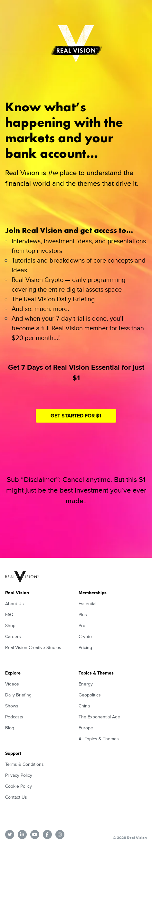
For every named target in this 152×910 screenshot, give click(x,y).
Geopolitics (90, 695)
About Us (14, 603)
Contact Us (16, 797)
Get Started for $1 (76, 415)
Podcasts (14, 717)
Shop (10, 625)
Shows (11, 706)
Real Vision (17, 592)
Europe (86, 728)
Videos (12, 684)
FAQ (9, 614)
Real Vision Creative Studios (33, 647)
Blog (9, 728)
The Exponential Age (99, 717)
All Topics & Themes (99, 738)
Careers (13, 636)
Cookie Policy (18, 786)
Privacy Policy (18, 775)
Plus (83, 614)
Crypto (85, 636)
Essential (87, 603)
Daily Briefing (18, 695)
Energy (86, 684)
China (84, 706)
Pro (82, 625)
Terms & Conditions (24, 764)
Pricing (85, 647)
